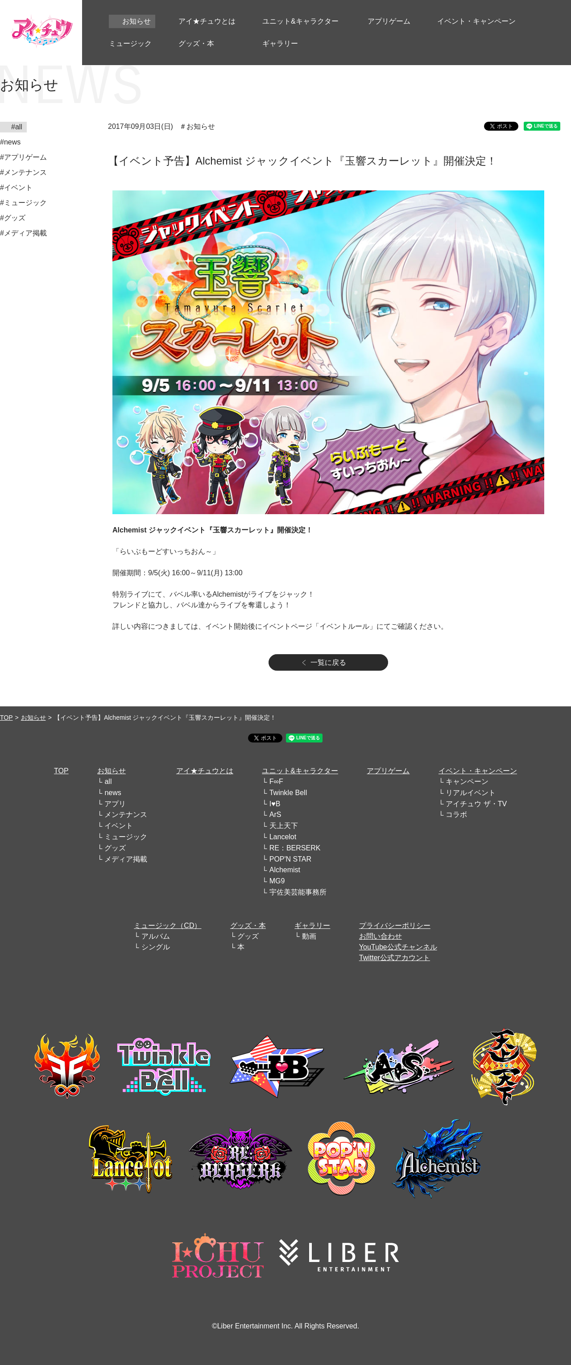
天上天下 (283, 825)
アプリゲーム (388, 771)
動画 (309, 936)
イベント (118, 825)
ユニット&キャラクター (300, 771)
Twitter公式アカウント (394, 957)
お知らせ (33, 717)
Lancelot (283, 837)
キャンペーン (467, 781)
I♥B (275, 804)
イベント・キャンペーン (478, 771)
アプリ (115, 804)
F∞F (276, 781)
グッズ (115, 848)
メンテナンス (125, 814)
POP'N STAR (290, 859)
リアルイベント (471, 792)
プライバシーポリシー (394, 925)
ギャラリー (312, 925)
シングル (155, 947)
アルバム (155, 936)
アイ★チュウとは (204, 771)
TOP (6, 717)
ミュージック (125, 837)
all (108, 781)
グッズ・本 (248, 925)
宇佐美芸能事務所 (298, 892)
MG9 (277, 881)
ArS (275, 814)
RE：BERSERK (295, 848)
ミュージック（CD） (167, 925)
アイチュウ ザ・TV (476, 804)
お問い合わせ (380, 936)
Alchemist (284, 870)
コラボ (456, 814)
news (112, 792)
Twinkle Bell (288, 792)
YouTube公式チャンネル (398, 947)
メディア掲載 (125, 859)
